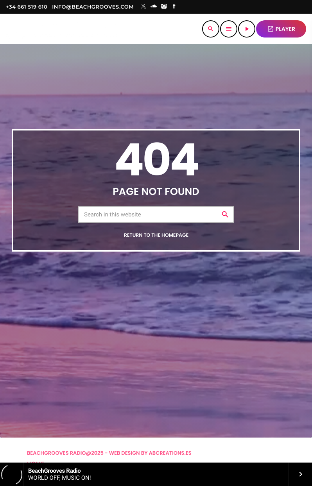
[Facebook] (174, 7)
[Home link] (61, 29)
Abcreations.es (170, 453)
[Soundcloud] (154, 7)
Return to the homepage (156, 235)
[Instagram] (164, 7)
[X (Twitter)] (143, 7)
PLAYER (281, 29)
